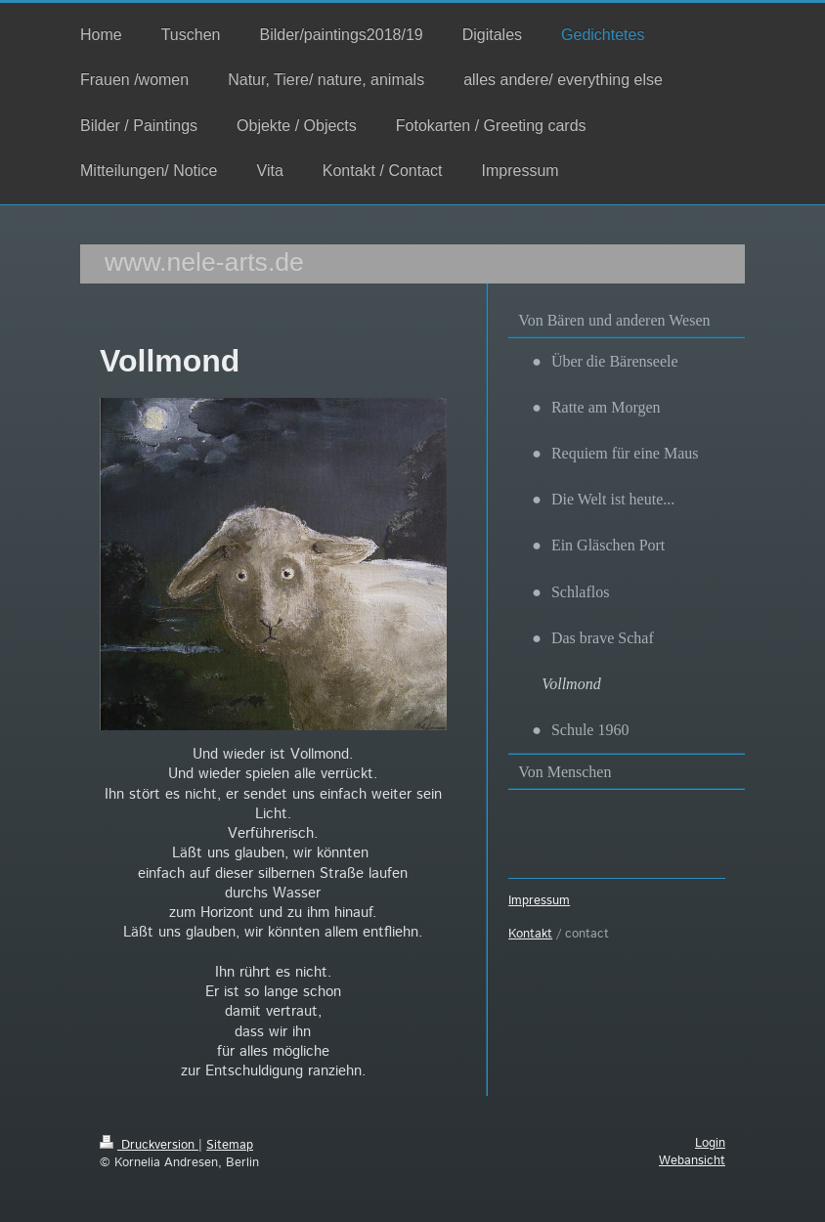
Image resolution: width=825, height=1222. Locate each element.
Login (710, 1143)
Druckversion (149, 1145)
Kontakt (530, 934)
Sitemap (229, 1145)
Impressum (539, 901)
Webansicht (692, 1161)
